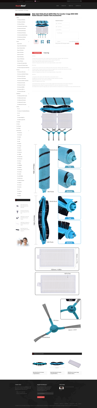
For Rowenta (19, 169)
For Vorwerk (19, 134)
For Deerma (19, 152)
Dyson (18, 41)
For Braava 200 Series (21, 19)
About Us (71, 5)
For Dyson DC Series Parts (22, 63)
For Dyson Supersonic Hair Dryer (23, 67)
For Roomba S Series (21, 39)
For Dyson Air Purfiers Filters (22, 65)
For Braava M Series (20, 24)
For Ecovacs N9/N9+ (21, 87)
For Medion (19, 182)
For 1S (18, 113)
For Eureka (19, 187)
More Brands (21, 10)
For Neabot (19, 167)
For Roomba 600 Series (21, 30)
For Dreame (19, 126)
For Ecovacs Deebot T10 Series (22, 80)
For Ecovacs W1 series (21, 91)
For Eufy (18, 124)
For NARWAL (19, 165)
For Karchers (19, 132)
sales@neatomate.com (29, 1)
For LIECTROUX (20, 176)
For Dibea (19, 193)
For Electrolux (19, 178)
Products (63, 5)
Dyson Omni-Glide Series (21, 45)
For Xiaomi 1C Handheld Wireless (23, 111)
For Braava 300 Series (21, 22)
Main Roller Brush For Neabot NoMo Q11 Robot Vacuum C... (25, 229)
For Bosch (19, 195)
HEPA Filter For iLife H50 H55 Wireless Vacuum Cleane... (25, 218)
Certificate (66, 403)
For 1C (18, 108)
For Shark (18, 121)
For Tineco (19, 160)
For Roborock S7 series (21, 102)
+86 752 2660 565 (20, 1)
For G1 (18, 115)
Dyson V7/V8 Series (20, 58)
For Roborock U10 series (21, 104)
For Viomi (19, 147)
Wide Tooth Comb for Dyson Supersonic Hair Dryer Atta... (24, 206)
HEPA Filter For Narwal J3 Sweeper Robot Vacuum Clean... (25, 223)
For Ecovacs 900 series (21, 71)
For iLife (18, 139)
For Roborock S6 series (21, 100)
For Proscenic (19, 158)
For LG (18, 189)
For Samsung (19, 156)
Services (79, 403)
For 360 (18, 141)
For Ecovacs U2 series (21, 84)
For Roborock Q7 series (21, 98)
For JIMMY (19, 154)
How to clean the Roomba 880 (69, 386)
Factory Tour (72, 403)
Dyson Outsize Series (21, 48)
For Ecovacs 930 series (21, 76)
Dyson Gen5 (19, 43)
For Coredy (19, 171)
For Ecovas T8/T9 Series (21, 78)
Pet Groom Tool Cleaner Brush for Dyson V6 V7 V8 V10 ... (25, 212)
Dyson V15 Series (20, 50)
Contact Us (78, 5)
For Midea (19, 163)
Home (57, 5)
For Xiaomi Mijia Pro (20, 117)
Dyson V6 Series (20, 61)
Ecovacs (18, 69)
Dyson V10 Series (20, 56)
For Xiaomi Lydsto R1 (21, 119)
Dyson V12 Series (20, 52)
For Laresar (19, 184)
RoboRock (18, 93)
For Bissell (19, 143)
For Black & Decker (20, 180)
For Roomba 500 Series (21, 28)
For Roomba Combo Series (22, 26)
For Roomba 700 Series (21, 32)
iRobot (18, 17)
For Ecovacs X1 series (21, 82)
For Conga (26, 10)
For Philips (18, 128)
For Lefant (19, 174)
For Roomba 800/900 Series (22, 35)
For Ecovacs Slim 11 (20, 89)
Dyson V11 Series (20, 54)
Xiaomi (18, 106)
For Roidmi (19, 150)
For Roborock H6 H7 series (22, 95)
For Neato (19, 137)
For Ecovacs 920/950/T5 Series (22, 74)
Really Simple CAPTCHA (59, 43)
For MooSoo (19, 191)
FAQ (76, 403)
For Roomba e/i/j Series (21, 37)
